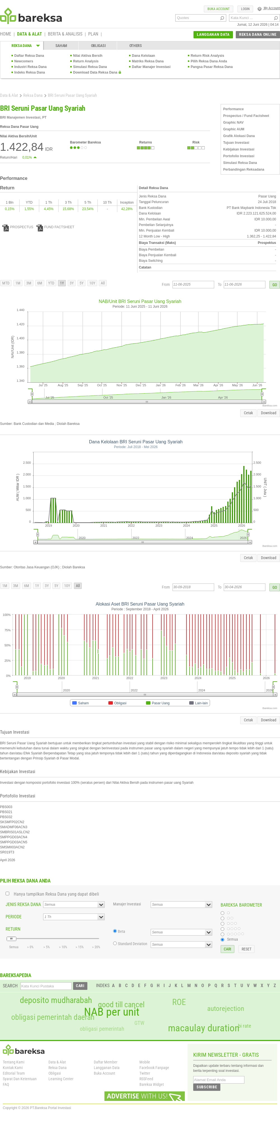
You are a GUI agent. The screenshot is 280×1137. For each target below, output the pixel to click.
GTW (139, 1023)
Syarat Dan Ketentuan (20, 1079)
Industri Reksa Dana (30, 67)
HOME (5, 34)
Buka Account (104, 1073)
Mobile (144, 1062)
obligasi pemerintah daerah (53, 1017)
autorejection (225, 1008)
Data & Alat (9, 95)
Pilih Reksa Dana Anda (209, 61)
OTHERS (135, 45)
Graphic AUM (233, 129)
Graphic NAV (233, 122)
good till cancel (121, 1005)
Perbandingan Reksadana (243, 169)
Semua (232, 939)
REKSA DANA (21, 45)
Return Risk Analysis (207, 56)
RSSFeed (146, 1079)
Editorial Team (14, 1073)
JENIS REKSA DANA (23, 904)
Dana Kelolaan (143, 56)
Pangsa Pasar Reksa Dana (212, 67)
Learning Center (60, 1079)
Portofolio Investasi (238, 156)
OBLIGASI (98, 45)
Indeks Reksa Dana (29, 72)
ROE (179, 1002)
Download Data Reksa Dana (95, 72)
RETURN (13, 929)
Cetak (248, 413)
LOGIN (245, 9)
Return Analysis (86, 61)
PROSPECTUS (17, 227)
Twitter (144, 1073)
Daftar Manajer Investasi (151, 67)
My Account (268, 8)
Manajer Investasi (127, 904)
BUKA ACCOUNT (218, 9)
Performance (233, 109)
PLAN (93, 34)
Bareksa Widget (151, 1084)
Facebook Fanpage (154, 1067)
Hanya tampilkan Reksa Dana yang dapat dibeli (56, 894)
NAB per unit (111, 1012)
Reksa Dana (33, 95)
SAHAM (61, 45)
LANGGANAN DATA (213, 34)
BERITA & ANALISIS (65, 34)
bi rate (244, 1025)
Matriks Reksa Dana (148, 61)
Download (268, 413)
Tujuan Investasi (236, 143)
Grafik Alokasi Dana (239, 136)
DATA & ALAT (29, 34)
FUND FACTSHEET (55, 227)
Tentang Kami (13, 1062)
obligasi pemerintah (102, 1029)
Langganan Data (107, 1067)
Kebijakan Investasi (238, 149)
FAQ (6, 1084)
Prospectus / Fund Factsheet (246, 116)
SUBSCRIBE (207, 1087)
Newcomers (23, 61)
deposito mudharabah (56, 1000)
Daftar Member (105, 1062)
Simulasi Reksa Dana (90, 67)
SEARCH (10, 985)
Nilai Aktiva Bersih (87, 56)
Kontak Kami (13, 1067)
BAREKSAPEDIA (15, 975)
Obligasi (54, 1073)
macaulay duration (203, 1028)
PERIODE (14, 916)
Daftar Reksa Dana (29, 56)
